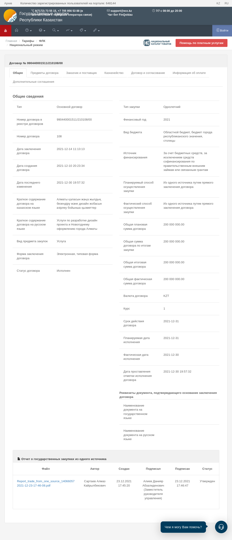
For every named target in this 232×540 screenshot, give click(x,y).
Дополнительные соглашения (33, 81)
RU (227, 3)
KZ (218, 3)
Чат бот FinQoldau (120, 14)
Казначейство (113, 73)
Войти (222, 30)
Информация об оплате (189, 73)
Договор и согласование (148, 73)
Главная (11, 41)
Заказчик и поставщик (81, 73)
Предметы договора (44, 73)
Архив (8, 3)
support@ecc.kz (121, 10)
